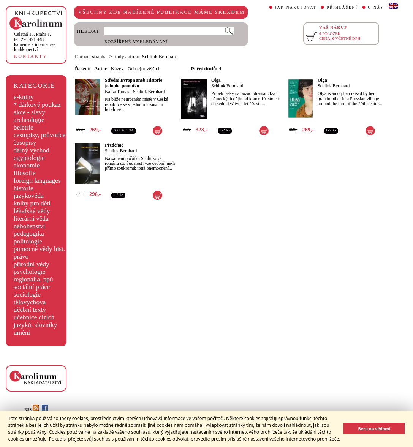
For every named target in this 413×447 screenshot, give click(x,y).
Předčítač (114, 145)
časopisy (25, 142)
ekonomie (27, 165)
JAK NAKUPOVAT (296, 7)
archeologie (29, 119)
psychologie (30, 271)
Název (117, 68)
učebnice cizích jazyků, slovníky (35, 321)
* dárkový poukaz (37, 104)
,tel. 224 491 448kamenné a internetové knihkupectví (34, 42)
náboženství (29, 226)
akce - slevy (29, 112)
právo (21, 256)
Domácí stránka (91, 56)
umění (22, 332)
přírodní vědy (31, 264)
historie (23, 188)
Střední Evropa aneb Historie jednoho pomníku (133, 82)
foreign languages (37, 180)
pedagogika (29, 233)
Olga (216, 80)
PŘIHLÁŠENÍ (342, 7)
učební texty (30, 309)
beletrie (23, 127)
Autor (100, 68)
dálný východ (31, 150)
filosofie (25, 173)
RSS (31, 410)
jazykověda (29, 195)
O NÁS (376, 7)
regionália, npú (33, 279)
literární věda (31, 218)
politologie (28, 241)
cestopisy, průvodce (40, 135)
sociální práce (32, 287)
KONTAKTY (30, 56)
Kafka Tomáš (117, 91)
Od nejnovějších (144, 68)
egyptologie (29, 157)
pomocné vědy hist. (39, 249)
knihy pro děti (32, 203)
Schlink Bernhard (149, 91)
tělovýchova (30, 302)
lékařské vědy (32, 211)
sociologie (27, 294)
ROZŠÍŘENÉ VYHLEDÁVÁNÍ (136, 41)
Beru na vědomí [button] (374, 428)
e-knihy (24, 97)
